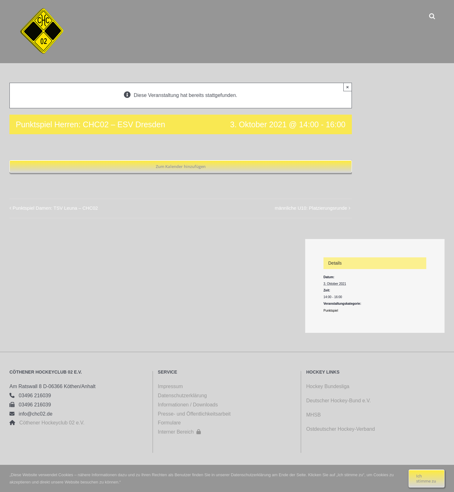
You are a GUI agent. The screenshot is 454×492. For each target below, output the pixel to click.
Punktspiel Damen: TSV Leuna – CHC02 (55, 208)
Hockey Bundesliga (327, 386)
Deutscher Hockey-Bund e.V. (338, 400)
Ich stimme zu (426, 478)
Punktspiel (330, 310)
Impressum (170, 386)
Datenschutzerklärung (182, 395)
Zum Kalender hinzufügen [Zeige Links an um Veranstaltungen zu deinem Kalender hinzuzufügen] (181, 166)
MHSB (313, 414)
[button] (432, 16)
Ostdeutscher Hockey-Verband (341, 429)
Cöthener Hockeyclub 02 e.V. (49, 422)
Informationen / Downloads (188, 404)
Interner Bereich (179, 432)
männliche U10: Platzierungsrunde (311, 208)
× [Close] (347, 87)
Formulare (169, 422)
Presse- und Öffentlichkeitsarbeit (194, 414)
